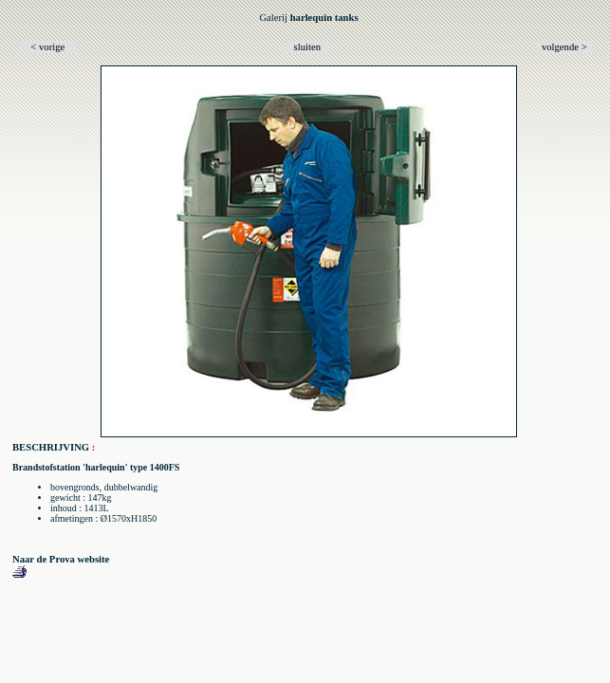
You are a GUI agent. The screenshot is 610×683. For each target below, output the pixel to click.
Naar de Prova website (60, 559)
